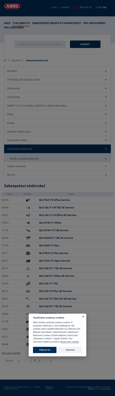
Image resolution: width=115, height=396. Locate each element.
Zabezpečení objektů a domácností (56, 23)
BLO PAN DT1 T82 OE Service (56, 238)
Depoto (91, 389)
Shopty (90, 387)
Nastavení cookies (49, 388)
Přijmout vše (44, 350)
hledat (85, 44)
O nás (54, 7)
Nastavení (70, 350)
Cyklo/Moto (21, 23)
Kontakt (65, 7)
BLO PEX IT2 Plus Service (53, 253)
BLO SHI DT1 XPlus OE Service (56, 276)
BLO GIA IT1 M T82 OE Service (56, 207)
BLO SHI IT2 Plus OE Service (55, 291)
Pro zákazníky (14, 27)
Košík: (101, 7)
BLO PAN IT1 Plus (49, 245)
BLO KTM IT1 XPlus (50, 222)
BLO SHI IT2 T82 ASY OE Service (57, 298)
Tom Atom (106, 389)
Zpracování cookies (69, 342)
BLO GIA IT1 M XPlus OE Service (57, 215)
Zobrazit (11, 353)
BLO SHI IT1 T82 (48, 283)
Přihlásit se (85, 7)
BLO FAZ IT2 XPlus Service (54, 200)
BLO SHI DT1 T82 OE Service (55, 268)
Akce (7, 23)
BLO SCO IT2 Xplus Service (54, 260)
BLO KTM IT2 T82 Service (53, 230)
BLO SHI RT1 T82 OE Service (55, 306)
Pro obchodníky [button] (94, 23)
